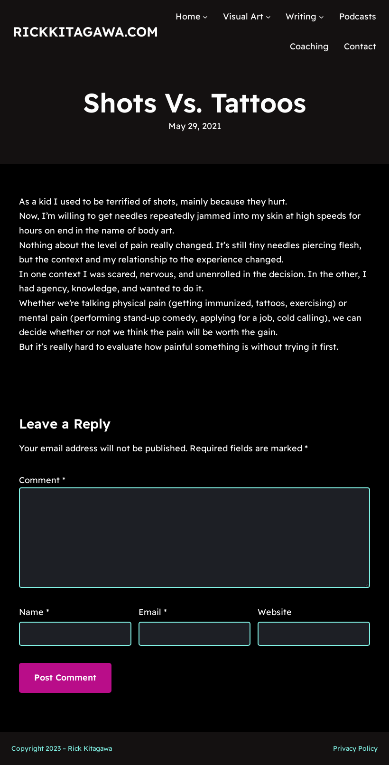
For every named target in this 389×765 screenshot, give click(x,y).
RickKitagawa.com (85, 31)
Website (275, 611)
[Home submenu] (205, 16)
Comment (42, 480)
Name (34, 611)
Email (153, 611)
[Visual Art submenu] (268, 16)
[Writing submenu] (321, 16)
